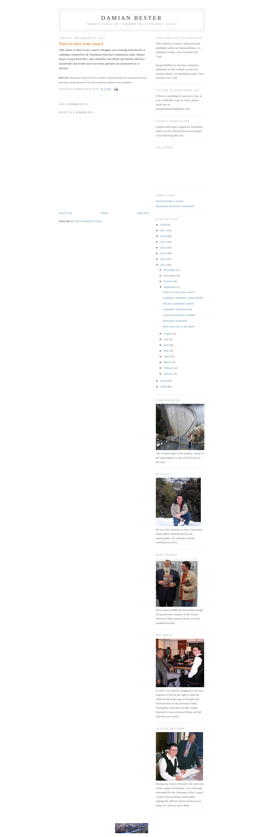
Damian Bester (131, 18)
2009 (163, 386)
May (167, 350)
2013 (163, 253)
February (169, 367)
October (168, 281)
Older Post (143, 213)
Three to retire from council (179, 292)
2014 (163, 247)
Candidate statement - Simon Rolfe (183, 297)
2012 (163, 259)
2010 (163, 380)
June (167, 345)
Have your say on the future (179, 326)
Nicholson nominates (175, 320)
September (170, 287)
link (181, 135)
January (168, 373)
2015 (163, 241)
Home (104, 213)
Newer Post (65, 213)
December (170, 269)
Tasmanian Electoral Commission (175, 206)
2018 (163, 224)
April (167, 356)
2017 (163, 230)
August (168, 333)
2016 (163, 236)
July (166, 339)
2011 (163, 264)
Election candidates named (178, 303)
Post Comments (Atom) (88, 221)
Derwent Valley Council (169, 201)
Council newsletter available (179, 315)
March (168, 362)
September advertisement (177, 309)
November (170, 275)
